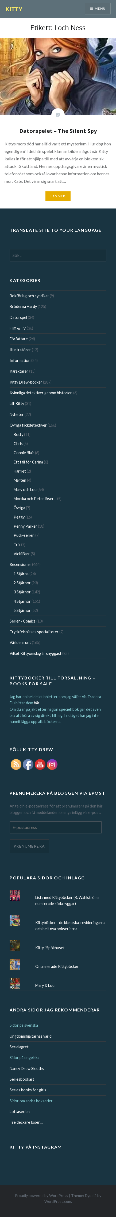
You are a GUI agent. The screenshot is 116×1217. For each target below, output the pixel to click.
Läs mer (58, 196)
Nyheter (17, 414)
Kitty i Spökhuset (50, 947)
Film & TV (18, 328)
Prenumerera (29, 846)
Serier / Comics (23, 621)
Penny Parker (25, 526)
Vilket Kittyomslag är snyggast (35, 653)
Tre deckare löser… (26, 1122)
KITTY (13, 9)
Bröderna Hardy (23, 306)
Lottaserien (20, 1111)
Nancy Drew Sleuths (27, 1068)
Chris (18, 443)
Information (20, 360)
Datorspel (18, 317)
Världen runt (20, 642)
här (37, 703)
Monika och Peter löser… (35, 498)
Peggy (19, 517)
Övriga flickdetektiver (28, 425)
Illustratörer (20, 349)
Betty (18, 434)
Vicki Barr (22, 553)
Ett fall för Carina (28, 462)
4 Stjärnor (22, 601)
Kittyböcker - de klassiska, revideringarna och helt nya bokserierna (70, 925)
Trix (17, 544)
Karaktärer (19, 371)
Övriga (19, 507)
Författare (19, 339)
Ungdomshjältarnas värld (31, 1036)
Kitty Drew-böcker (26, 382)
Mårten (20, 480)
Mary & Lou (45, 985)
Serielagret (19, 1047)
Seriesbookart (22, 1079)
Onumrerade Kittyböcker (57, 966)
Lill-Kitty (17, 403)
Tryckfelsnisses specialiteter (34, 631)
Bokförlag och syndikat (29, 295)
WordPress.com (57, 1201)
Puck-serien (24, 535)
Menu (100, 8)
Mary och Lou (25, 489)
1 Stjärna (21, 573)
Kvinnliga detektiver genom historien (41, 393)
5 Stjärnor (22, 610)
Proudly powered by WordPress (41, 1195)
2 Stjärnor (22, 583)
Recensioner (20, 564)
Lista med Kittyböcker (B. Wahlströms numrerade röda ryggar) (67, 900)
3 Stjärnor (22, 592)
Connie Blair (24, 452)
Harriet (20, 471)
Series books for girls (28, 1090)
